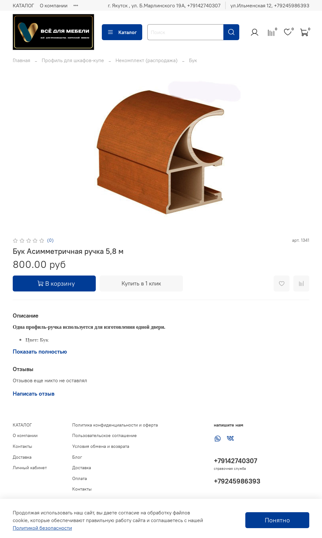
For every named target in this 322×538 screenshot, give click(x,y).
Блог (77, 457)
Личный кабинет (30, 467)
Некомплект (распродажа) (147, 60)
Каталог (122, 32)
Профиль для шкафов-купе (73, 60)
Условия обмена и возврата (100, 446)
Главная (21, 60)
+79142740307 (235, 460)
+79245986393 (237, 481)
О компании (53, 5)
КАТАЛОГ (23, 5)
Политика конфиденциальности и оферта (115, 425)
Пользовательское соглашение (104, 435)
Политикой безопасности (42, 528)
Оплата (79, 478)
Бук (193, 60)
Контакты (22, 446)
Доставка (22, 457)
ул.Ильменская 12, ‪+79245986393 (269, 5)
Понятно (277, 520)
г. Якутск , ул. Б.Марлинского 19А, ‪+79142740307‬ (164, 5)
